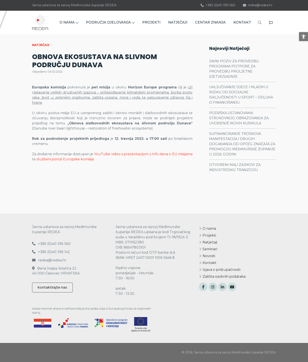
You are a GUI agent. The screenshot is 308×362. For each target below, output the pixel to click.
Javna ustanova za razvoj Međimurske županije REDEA (74, 5)
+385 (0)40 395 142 (51, 252)
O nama (207, 228)
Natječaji (208, 242)
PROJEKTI (151, 22)
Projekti (207, 235)
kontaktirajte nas (52, 287)
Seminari (208, 249)
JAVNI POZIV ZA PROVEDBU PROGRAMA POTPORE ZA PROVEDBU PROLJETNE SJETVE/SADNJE (234, 69)
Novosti (207, 256)
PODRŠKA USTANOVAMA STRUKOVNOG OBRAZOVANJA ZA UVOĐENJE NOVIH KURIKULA (239, 118)
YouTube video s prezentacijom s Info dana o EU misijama (143, 154)
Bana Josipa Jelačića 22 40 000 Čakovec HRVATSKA (56, 270)
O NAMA (68, 22)
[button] (303, 36)
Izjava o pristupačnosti (219, 270)
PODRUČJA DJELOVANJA (110, 22)
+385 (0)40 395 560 (218, 5)
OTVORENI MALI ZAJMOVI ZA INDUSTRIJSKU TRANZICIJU (235, 167)
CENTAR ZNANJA (210, 22)
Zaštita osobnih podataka (222, 276)
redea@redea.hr (257, 5)
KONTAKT (242, 22)
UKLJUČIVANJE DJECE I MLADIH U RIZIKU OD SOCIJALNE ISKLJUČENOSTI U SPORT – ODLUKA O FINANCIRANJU (241, 94)
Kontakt (207, 263)
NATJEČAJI (177, 22)
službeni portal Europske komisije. (66, 159)
